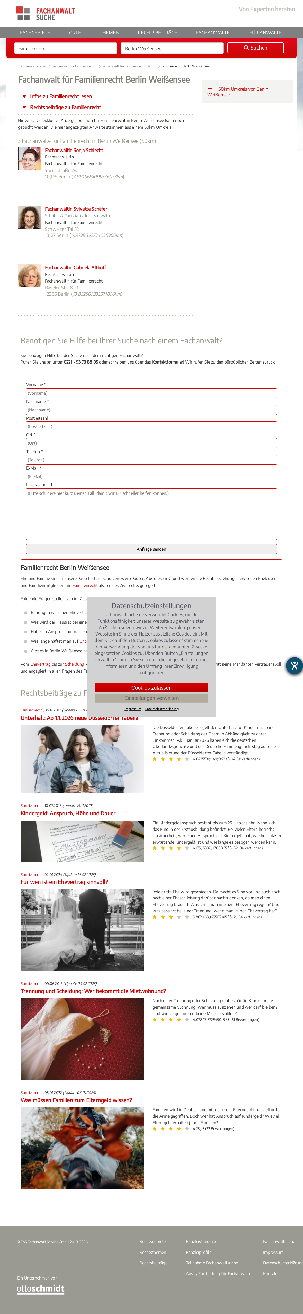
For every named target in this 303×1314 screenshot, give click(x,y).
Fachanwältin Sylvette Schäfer (76, 209)
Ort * (30, 434)
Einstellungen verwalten (151, 698)
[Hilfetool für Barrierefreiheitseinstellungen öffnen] (294, 665)
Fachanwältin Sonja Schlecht (74, 150)
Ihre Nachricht (39, 484)
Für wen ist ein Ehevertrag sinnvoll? (64, 881)
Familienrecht (85, 585)
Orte (75, 33)
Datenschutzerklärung (162, 709)
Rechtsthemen (153, 1252)
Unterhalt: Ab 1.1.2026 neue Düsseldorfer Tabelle (79, 717)
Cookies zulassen (151, 687)
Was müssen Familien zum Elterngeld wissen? (76, 1100)
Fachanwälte (213, 33)
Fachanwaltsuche (32, 66)
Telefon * (34, 451)
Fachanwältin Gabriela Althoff (75, 267)
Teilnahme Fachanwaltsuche (212, 1262)
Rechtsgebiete (153, 1241)
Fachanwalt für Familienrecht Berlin (128, 66)
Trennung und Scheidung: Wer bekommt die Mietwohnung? (93, 990)
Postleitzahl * (38, 418)
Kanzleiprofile (198, 1252)
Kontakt (270, 1273)
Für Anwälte (265, 33)
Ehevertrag (40, 664)
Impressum (273, 1252)
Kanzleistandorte (201, 1241)
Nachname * (37, 401)
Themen (109, 33)
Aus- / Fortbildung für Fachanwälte (218, 1273)
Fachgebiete (35, 33)
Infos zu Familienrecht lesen (60, 96)
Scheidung (74, 664)
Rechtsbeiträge (157, 33)
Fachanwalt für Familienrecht (73, 66)
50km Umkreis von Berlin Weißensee (238, 91)
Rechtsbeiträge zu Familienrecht (65, 107)
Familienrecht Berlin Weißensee (185, 66)
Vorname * (36, 384)
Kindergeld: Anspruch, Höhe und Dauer (68, 813)
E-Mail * (33, 468)
